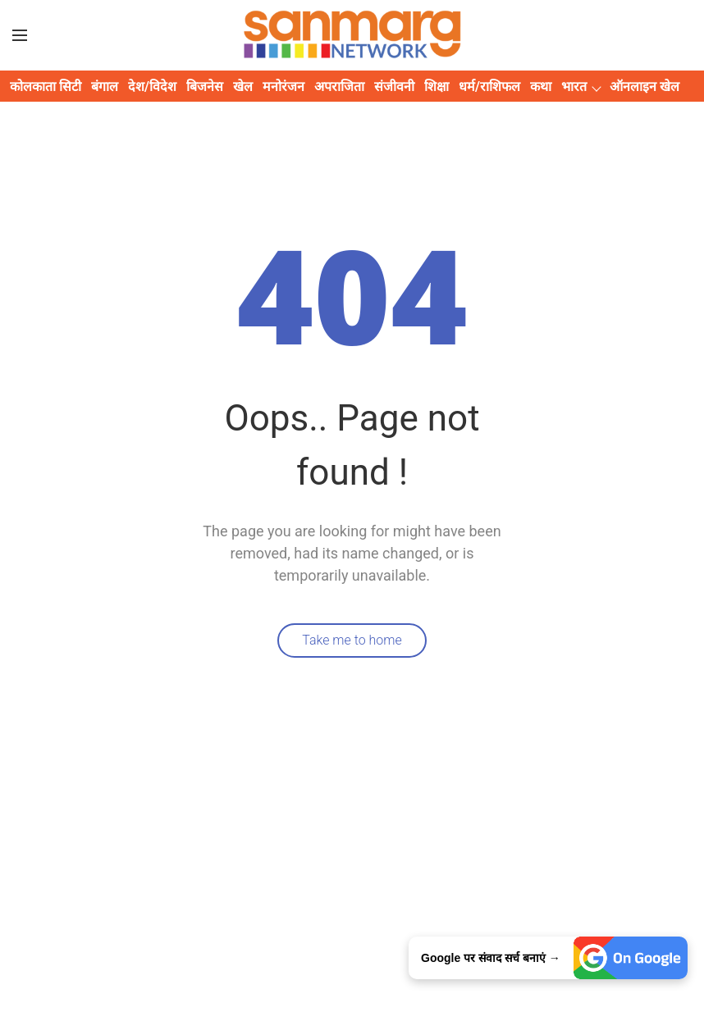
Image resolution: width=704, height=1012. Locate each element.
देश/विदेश (152, 86)
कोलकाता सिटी (45, 86)
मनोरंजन (283, 86)
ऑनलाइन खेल (644, 86)
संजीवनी (394, 86)
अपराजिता (339, 86)
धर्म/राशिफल (489, 86)
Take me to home (352, 640)
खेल (243, 86)
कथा (540, 86)
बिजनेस (204, 86)
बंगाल (104, 86)
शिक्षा (436, 86)
